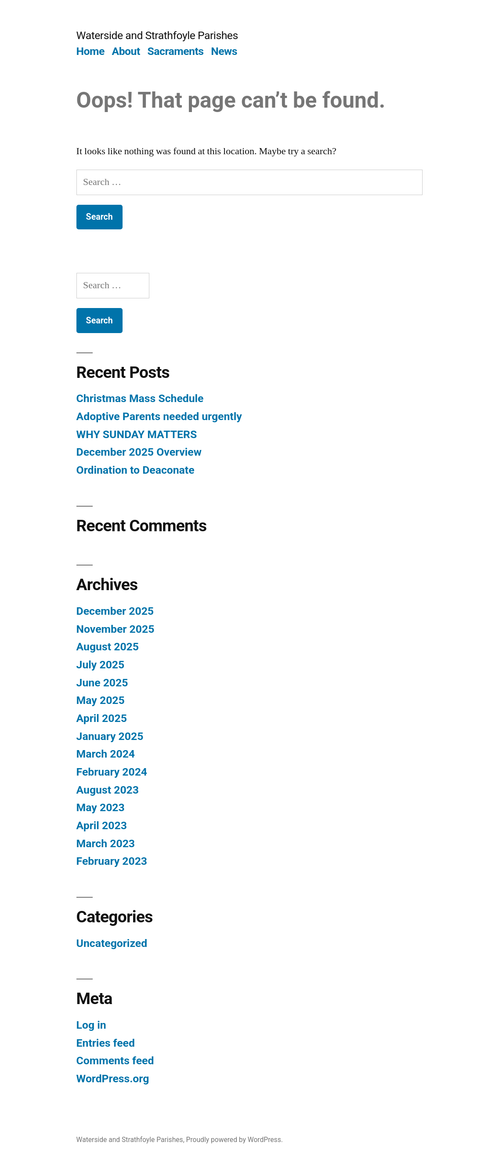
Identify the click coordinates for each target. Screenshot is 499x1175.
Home (90, 51)
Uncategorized (112, 943)
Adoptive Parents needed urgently (159, 416)
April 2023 (101, 825)
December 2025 (115, 611)
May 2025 (100, 700)
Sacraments (175, 51)
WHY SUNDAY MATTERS (136, 434)
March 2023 (105, 843)
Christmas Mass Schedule (140, 398)
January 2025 (110, 736)
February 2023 (111, 861)
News (224, 51)
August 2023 (107, 789)
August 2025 (107, 646)
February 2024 (111, 771)
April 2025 (101, 718)
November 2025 (115, 629)
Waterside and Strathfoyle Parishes (157, 35)
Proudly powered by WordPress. (234, 1139)
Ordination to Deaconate (135, 470)
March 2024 (105, 753)
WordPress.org (112, 1078)
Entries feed (105, 1043)
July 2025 (100, 664)
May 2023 (100, 807)
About (126, 51)
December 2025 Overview (139, 452)
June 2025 (102, 682)
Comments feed (115, 1060)
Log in (91, 1025)
